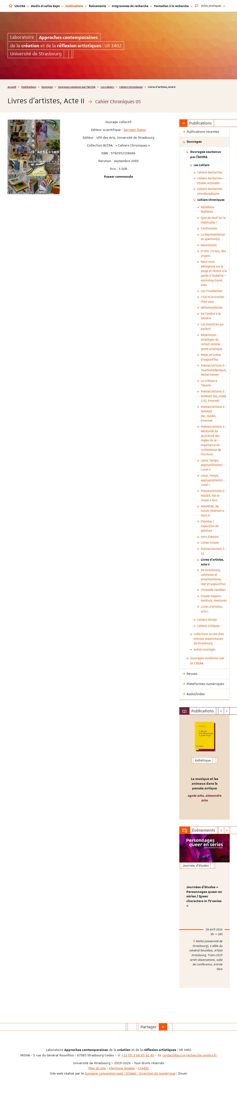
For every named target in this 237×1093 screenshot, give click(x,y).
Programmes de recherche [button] (132, 6)
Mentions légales (122, 1068)
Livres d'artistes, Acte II (212, 561)
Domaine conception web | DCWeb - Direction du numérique (130, 1073)
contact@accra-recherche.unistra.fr (189, 1055)
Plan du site (97, 1068)
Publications (28, 87)
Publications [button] (76, 6)
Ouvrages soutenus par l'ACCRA (76, 87)
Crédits (143, 1068)
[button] (197, 6)
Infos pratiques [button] (213, 6)
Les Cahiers (107, 87)
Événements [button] (99, 6)
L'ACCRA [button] (22, 6)
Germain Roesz (135, 130)
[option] (204, 767)
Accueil (12, 87)
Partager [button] (149, 1026)
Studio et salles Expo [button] (47, 6)
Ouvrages (47, 87)
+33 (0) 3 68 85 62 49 (137, 1055)
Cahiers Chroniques (131, 87)
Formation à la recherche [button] (173, 6)
